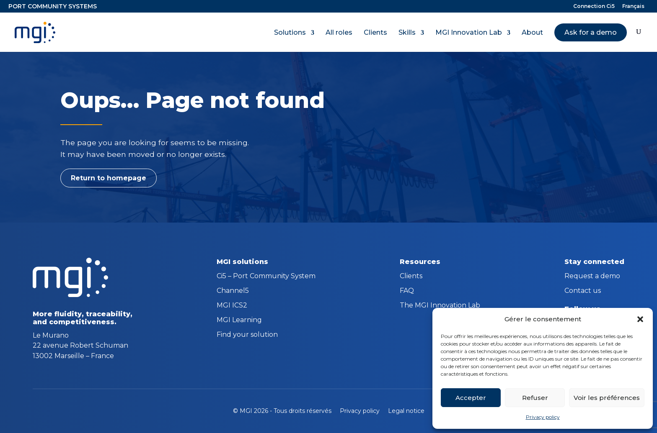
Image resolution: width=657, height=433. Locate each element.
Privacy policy (543, 417)
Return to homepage (108, 178)
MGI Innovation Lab (468, 33)
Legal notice (406, 411)
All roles (339, 33)
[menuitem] (633, 8)
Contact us (582, 291)
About (532, 33)
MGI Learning (239, 320)
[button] (640, 319)
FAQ (407, 291)
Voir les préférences (607, 398)
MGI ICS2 (232, 305)
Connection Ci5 (594, 6)
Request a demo (592, 276)
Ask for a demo (590, 32)
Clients (375, 33)
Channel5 (233, 291)
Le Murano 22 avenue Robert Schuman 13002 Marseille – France (80, 345)
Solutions (290, 33)
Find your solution (247, 335)
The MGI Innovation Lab (440, 305)
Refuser (535, 398)
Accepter (470, 398)
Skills (407, 33)
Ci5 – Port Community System (266, 276)
